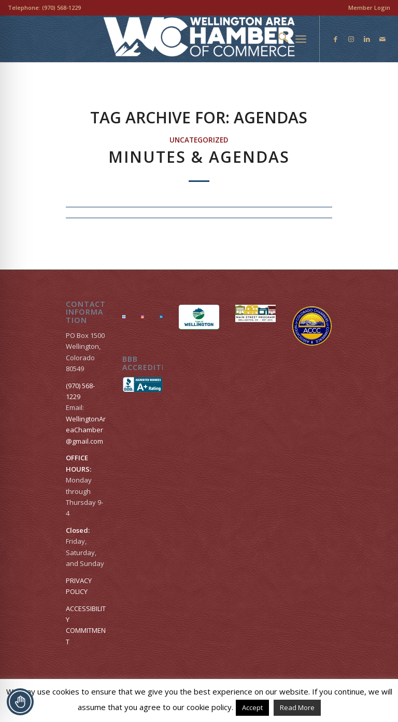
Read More (297, 707)
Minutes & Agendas (199, 156)
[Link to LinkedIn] (367, 39)
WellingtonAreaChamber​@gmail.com (86, 430)
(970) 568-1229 (61, 7)
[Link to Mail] (382, 39)
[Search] (278, 39)
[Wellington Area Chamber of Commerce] (199, 39)
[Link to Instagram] (351, 39)
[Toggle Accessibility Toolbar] (20, 701)
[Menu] (300, 39)
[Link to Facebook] (336, 39)
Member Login (369, 7)
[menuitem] (366, 7)
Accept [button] (252, 707)
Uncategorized (198, 140)
